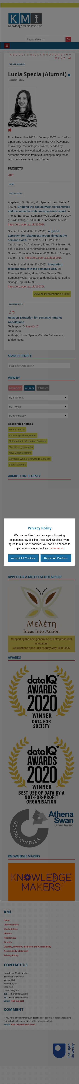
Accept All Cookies (23, 558)
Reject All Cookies (56, 558)
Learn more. (57, 548)
